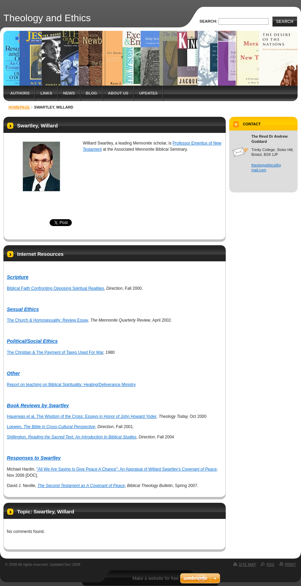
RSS (270, 564)
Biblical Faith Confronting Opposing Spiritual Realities (55, 288)
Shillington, (71, 437)
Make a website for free (155, 578)
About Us (118, 93)
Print (290, 564)
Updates (148, 93)
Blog (91, 93)
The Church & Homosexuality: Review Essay (47, 320)
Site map (247, 564)
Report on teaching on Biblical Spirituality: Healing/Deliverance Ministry (71, 384)
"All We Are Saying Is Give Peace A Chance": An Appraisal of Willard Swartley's (127, 469)
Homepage (19, 107)
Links (46, 93)
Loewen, (51, 426)
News (69, 93)
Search (284, 21)
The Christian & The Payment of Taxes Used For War (55, 352)
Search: (208, 21)
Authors (19, 93)
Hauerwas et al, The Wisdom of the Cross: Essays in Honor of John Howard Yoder (81, 416)
